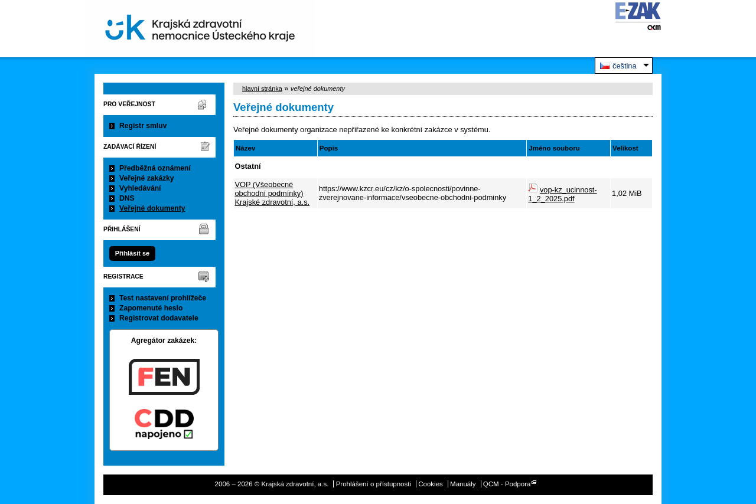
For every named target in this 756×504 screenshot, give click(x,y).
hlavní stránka (262, 88)
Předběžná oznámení (155, 168)
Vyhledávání (140, 188)
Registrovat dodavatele (158, 318)
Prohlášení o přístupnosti (373, 483)
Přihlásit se (132, 253)
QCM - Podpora (507, 483)
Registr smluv (143, 126)
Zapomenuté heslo (151, 308)
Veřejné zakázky (146, 178)
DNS (127, 198)
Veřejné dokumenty (152, 208)
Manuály (463, 483)
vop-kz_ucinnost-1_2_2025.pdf (562, 194)
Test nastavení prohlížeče (162, 298)
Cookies (430, 483)
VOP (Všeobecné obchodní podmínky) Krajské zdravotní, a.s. (272, 193)
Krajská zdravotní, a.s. (200, 28)
